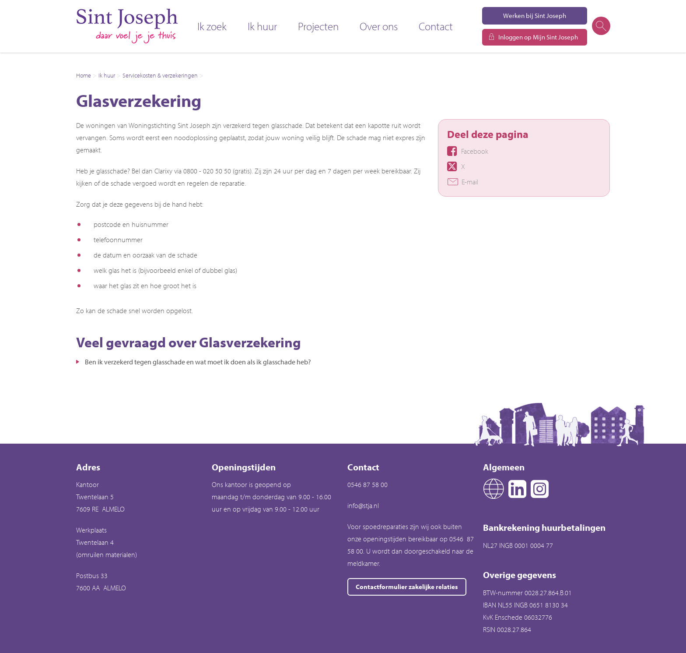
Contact (436, 26)
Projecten (318, 26)
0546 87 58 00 (367, 484)
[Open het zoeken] (601, 26)
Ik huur (262, 26)
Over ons (379, 26)
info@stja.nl (363, 505)
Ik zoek (212, 26)
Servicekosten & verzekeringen (160, 75)
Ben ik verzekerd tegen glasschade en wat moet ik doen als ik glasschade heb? (198, 361)
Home (83, 75)
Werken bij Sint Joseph (534, 15)
